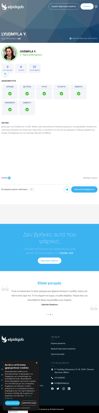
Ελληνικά (13, 412)
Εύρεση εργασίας (58, 343)
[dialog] (20, 385)
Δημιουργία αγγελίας (49, 261)
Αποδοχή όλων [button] (12, 403)
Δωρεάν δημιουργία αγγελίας (63, 349)
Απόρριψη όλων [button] (29, 403)
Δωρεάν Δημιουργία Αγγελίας (64, 6)
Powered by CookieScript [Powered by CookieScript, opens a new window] (21, 408)
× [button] (36, 363)
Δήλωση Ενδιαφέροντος (84, 189)
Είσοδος (87, 6)
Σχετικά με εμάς (58, 354)
